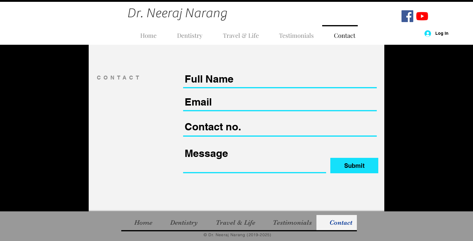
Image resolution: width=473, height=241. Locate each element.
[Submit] (354, 165)
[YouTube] (422, 16)
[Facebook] (407, 16)
